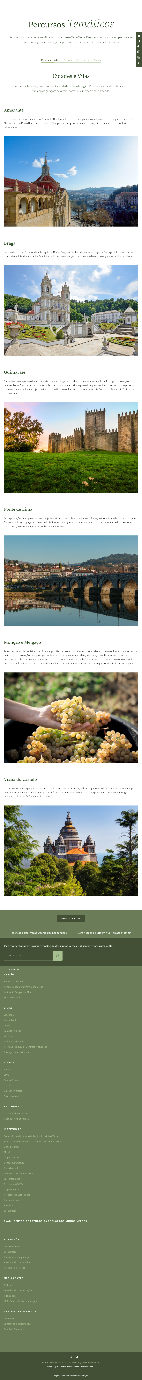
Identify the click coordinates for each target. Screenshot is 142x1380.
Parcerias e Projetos (14, 1268)
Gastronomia (11, 1096)
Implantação (10, 1020)
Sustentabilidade (13, 1179)
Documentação (12, 1200)
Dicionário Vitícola (13, 1041)
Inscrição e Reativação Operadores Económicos (39, 933)
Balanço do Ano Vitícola (16, 1052)
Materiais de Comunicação (18, 1290)
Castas (7, 1085)
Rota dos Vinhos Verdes (16, 1119)
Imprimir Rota (71, 918)
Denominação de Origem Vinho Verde (23, 987)
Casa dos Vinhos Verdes (16, 1113)
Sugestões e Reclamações (18, 1324)
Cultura (7, 1025)
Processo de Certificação (17, 1195)
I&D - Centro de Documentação (20, 1301)
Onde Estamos (11, 1147)
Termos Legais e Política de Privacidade (63, 1366)
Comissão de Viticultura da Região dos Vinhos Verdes (32, 1136)
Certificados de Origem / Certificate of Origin (104, 933)
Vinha (8, 1008)
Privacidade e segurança (17, 1257)
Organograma (11, 1189)
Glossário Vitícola (13, 1091)
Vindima (8, 1036)
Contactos (9, 1318)
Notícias (8, 1285)
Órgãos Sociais (11, 1157)
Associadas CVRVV (13, 1184)
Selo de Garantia (12, 997)
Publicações (10, 1296)
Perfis (7, 1069)
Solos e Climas (11, 1080)
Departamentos (12, 1168)
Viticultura (9, 1015)
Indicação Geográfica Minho (18, 992)
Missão (7, 1152)
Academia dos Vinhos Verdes (19, 1173)
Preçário (8, 1205)
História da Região (14, 981)
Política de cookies (89, 1366)
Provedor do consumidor (17, 1262)
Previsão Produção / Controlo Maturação (25, 1047)
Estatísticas (10, 1211)
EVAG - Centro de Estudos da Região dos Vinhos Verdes (33, 1141)
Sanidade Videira (12, 1031)
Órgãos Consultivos (14, 1163)
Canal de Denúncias (14, 1329)
